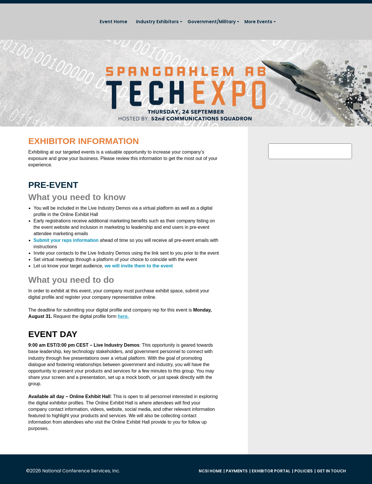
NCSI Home (210, 471)
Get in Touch (331, 471)
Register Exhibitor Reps (310, 151)
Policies (303, 471)
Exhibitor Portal (271, 471)
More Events (258, 22)
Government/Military (211, 22)
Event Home (113, 22)
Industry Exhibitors (157, 22)
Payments (237, 471)
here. (123, 316)
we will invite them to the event (139, 265)
